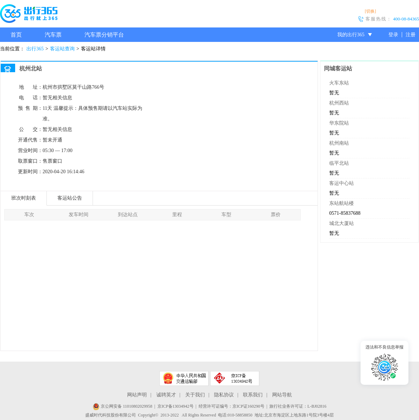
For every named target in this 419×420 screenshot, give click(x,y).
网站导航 (282, 394)
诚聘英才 (166, 394)
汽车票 (53, 35)
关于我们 (195, 394)
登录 (393, 34)
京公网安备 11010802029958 (122, 406)
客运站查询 (62, 48)
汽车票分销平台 (104, 35)
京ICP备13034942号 (175, 406)
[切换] (370, 11)
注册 (410, 34)
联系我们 (253, 394)
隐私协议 (224, 394)
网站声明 (137, 394)
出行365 (35, 48)
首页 (16, 35)
